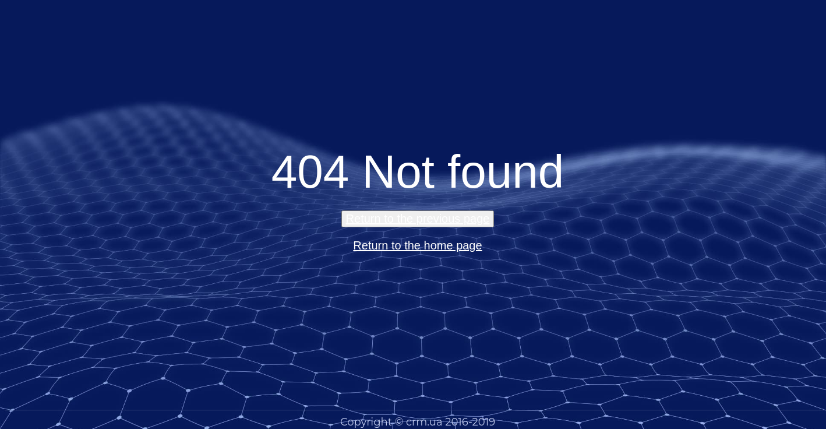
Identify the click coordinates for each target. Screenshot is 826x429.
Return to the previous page (418, 218)
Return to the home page (417, 245)
